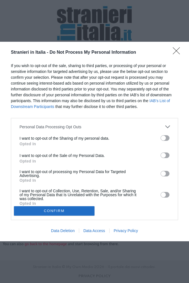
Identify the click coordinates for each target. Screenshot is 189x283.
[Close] (178, 52)
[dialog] (94, 141)
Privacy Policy (126, 230)
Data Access (94, 230)
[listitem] (94, 127)
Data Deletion (63, 230)
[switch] (165, 138)
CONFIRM (54, 211)
